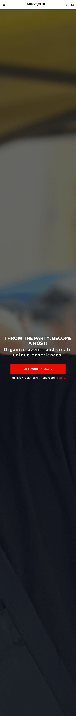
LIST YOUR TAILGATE (38, 368)
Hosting (60, 378)
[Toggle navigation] (4, 5)
